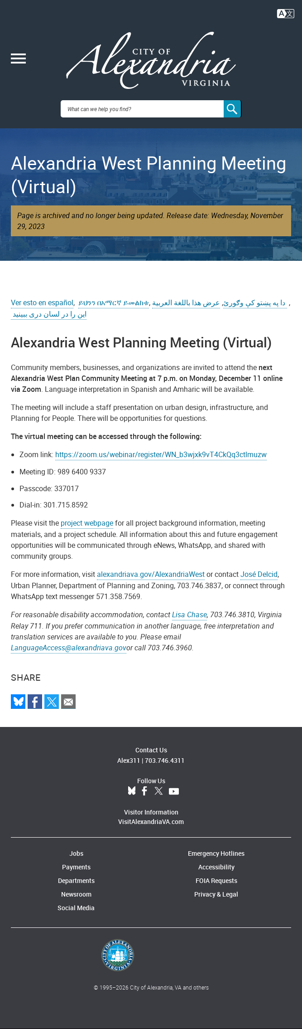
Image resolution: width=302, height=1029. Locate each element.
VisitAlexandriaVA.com (151, 821)
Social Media (76, 907)
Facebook (144, 791)
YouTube (174, 791)
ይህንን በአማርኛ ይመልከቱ (113, 302)
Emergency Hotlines (216, 853)
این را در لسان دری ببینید (48, 314)
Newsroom (76, 894)
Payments (76, 867)
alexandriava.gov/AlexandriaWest (151, 574)
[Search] (233, 108)
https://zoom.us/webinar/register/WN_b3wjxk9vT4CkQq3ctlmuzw (161, 454)
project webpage (87, 523)
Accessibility (216, 867)
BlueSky (131, 791)
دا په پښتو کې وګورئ (255, 302)
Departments (76, 880)
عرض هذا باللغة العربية (186, 302)
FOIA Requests (216, 880)
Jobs (76, 853)
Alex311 (128, 760)
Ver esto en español (42, 302)
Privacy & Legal (216, 894)
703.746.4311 (165, 760)
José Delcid (259, 574)
